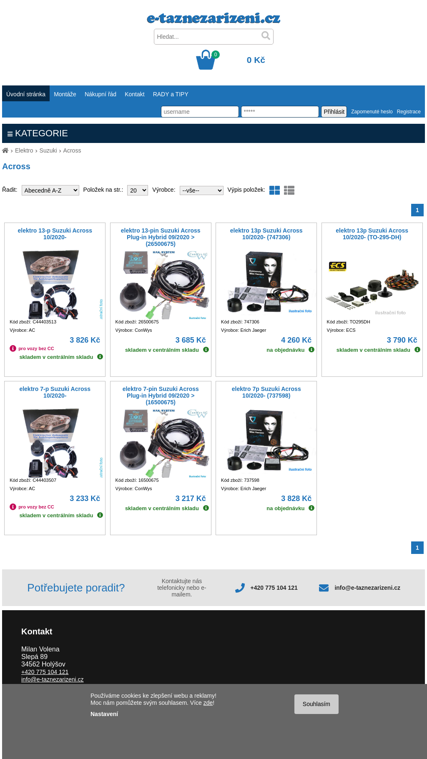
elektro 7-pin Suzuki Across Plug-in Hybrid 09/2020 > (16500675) (161, 396)
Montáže (65, 94)
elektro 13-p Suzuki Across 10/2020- (55, 233)
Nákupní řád (100, 94)
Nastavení (104, 714)
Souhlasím (316, 704)
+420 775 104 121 (274, 587)
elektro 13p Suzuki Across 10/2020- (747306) (266, 233)
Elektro (24, 150)
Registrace (409, 112)
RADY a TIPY (170, 94)
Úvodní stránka (25, 94)
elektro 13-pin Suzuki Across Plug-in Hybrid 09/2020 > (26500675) (161, 237)
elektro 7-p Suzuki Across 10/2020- (54, 392)
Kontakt (134, 94)
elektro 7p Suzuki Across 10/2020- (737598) (266, 392)
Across (72, 150)
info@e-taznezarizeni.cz (367, 587)
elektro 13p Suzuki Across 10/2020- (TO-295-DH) (372, 233)
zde (208, 702)
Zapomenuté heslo (371, 112)
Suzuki (48, 150)
